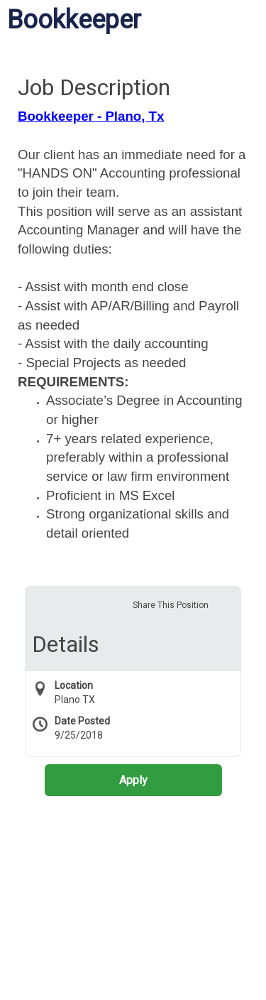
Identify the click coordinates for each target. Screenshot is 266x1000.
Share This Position (171, 605)
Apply (133, 780)
